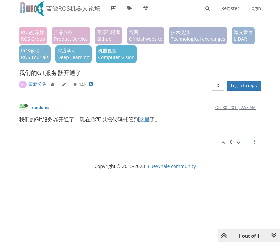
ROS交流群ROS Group (33, 35)
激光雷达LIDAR (243, 35)
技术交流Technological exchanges (198, 35)
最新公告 (37, 84)
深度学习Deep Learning (73, 54)
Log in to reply (244, 85)
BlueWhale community (171, 166)
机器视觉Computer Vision (116, 54)
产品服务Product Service (71, 35)
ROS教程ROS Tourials (35, 54)
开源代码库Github (108, 35)
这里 (144, 119)
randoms (40, 107)
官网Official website (145, 35)
